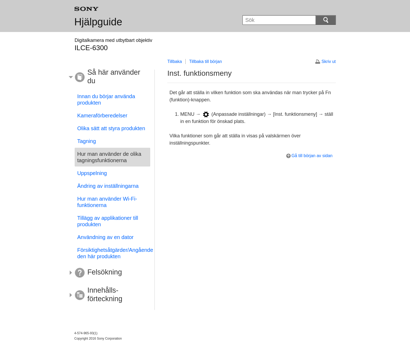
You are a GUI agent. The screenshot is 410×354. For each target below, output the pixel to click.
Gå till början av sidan (312, 155)
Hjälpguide (98, 22)
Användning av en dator (105, 237)
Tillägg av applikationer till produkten (107, 221)
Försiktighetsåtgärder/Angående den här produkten (113, 253)
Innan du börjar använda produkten (106, 99)
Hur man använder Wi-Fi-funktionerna (107, 202)
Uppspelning (92, 173)
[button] (108, 77)
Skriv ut (328, 61)
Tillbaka (174, 61)
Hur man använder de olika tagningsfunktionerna (109, 157)
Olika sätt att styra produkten (111, 128)
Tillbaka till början (205, 61)
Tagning (86, 141)
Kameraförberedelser (102, 115)
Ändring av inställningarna (108, 186)
